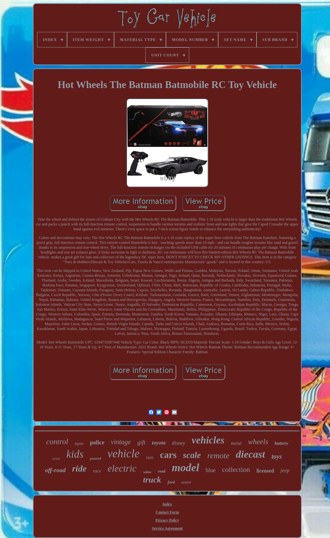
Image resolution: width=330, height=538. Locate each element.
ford (171, 482)
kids (74, 454)
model (185, 467)
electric (122, 468)
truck (152, 479)
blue (211, 470)
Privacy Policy (167, 520)
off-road (55, 470)
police (97, 442)
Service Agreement (167, 528)
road (161, 471)
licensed (265, 470)
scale (192, 455)
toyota (159, 443)
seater (186, 482)
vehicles (208, 440)
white (147, 472)
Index (167, 504)
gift (141, 442)
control (57, 441)
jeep (284, 470)
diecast (250, 454)
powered (95, 458)
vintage (121, 442)
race (97, 471)
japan (79, 443)
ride (79, 468)
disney (178, 443)
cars (168, 455)
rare (150, 457)
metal (236, 443)
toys (276, 456)
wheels (258, 442)
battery (281, 443)
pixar (56, 458)
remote (218, 455)
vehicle (124, 453)
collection (236, 469)
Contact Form (167, 512)
